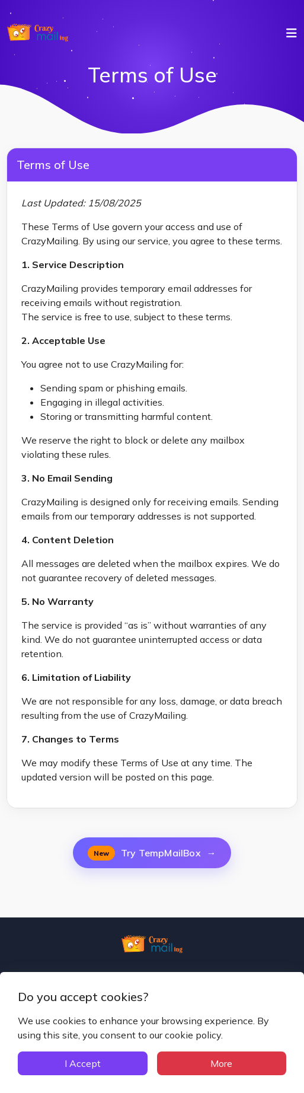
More (221, 1063)
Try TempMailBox (152, 853)
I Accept (83, 1063)
